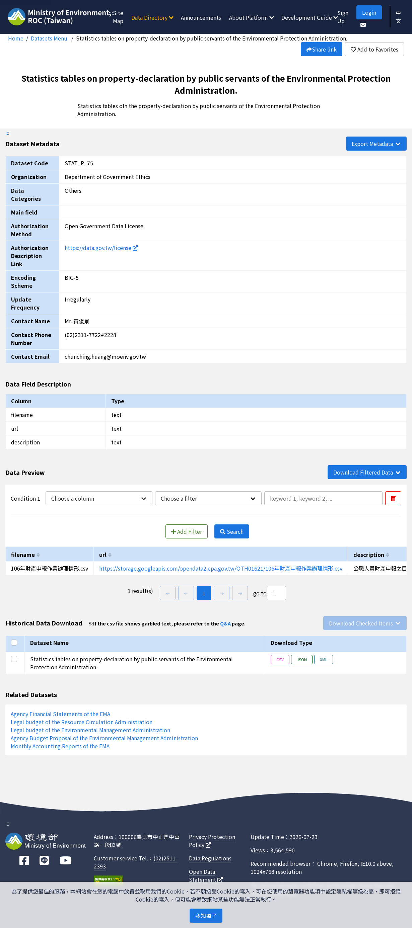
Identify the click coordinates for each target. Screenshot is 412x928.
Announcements (201, 17)
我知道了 (206, 916)
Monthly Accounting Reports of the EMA (60, 746)
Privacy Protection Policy (212, 841)
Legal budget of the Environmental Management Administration (90, 730)
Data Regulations (210, 858)
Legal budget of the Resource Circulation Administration (81, 722)
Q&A (225, 623)
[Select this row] (15, 659)
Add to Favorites (374, 49)
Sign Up (342, 17)
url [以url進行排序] (103, 555)
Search (232, 531)
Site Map (118, 17)
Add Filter (186, 531)
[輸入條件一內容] (323, 498)
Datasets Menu (50, 38)
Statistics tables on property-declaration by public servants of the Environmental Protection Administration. (211, 38)
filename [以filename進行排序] (23, 555)
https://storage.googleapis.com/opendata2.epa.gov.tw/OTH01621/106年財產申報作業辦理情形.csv (220, 568)
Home (15, 38)
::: (111, 13)
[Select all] (15, 643)
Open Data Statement (206, 875)
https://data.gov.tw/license (101, 248)
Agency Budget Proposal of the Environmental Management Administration (104, 738)
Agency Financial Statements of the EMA (60, 714)
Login (369, 12)
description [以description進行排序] (368, 555)
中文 (398, 17)
